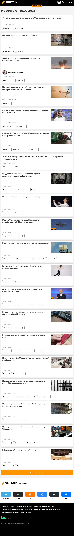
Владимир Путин (29, 149)
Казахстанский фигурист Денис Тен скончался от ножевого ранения (23, 267)
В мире (18, 80)
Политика (20, 51)
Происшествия (7, 190)
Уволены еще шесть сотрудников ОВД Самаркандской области (32, 18)
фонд (30, 397)
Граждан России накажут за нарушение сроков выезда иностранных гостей (25, 134)
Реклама (17, 512)
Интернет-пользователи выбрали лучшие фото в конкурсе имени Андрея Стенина (23, 88)
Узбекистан (30, 305)
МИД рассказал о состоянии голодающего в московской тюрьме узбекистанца (21, 175)
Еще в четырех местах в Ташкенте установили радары (25, 243)
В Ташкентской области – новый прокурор (20, 450)
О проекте (4, 506)
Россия (42, 149)
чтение (37, 351)
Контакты (12, 506)
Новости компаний (7, 512)
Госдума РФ (26, 351)
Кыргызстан (42, 305)
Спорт (5, 213)
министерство (42, 397)
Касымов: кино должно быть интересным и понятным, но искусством (25, 111)
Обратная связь (26, 512)
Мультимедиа (16, 236)
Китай (53, 305)
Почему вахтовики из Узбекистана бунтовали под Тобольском (23, 428)
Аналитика (6, 443)
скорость (50, 259)
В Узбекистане (19, 28)
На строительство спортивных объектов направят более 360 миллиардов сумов (23, 382)
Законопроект (49, 351)
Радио (5, 305)
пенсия (15, 351)
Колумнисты (7, 80)
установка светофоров (35, 259)
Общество (6, 28)
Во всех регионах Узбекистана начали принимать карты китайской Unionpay (23, 313)
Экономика (6, 397)
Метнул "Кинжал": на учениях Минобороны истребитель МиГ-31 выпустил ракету (20, 221)
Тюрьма (33, 190)
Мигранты (16, 149)
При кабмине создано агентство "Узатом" (20, 35)
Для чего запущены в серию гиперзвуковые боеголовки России (21, 59)
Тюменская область (32, 443)
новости (4, 489)
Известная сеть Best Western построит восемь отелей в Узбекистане (25, 359)
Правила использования (24, 506)
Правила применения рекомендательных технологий (42, 509)
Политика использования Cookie (12, 509)
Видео (5, 236)
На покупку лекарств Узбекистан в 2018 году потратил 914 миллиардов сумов (25, 405)
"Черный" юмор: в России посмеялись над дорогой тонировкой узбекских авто (32, 157)
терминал (17, 328)
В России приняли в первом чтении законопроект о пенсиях (24, 336)
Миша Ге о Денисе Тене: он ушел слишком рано (22, 197)
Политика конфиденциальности (43, 506)
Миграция (53, 489)
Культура (5, 126)
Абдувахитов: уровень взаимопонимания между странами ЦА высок (22, 290)
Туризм (5, 374)
